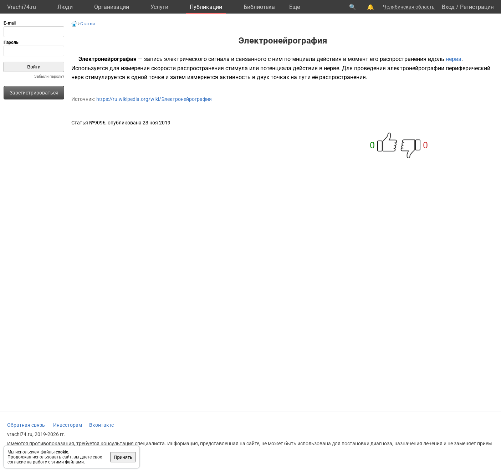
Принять (123, 457)
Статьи (87, 23)
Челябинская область (409, 7)
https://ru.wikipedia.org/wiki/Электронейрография (154, 99)
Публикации (206, 7)
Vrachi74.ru (21, 7)
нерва (453, 59)
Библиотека (259, 7)
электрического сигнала (197, 59)
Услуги (159, 7)
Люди (65, 7)
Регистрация (477, 7)
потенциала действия (313, 59)
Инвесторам (67, 425)
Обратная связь (26, 425)
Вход (448, 7)
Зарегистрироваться (34, 93)
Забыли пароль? (49, 76)
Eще (294, 7)
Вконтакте (101, 425)
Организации (111, 7)
